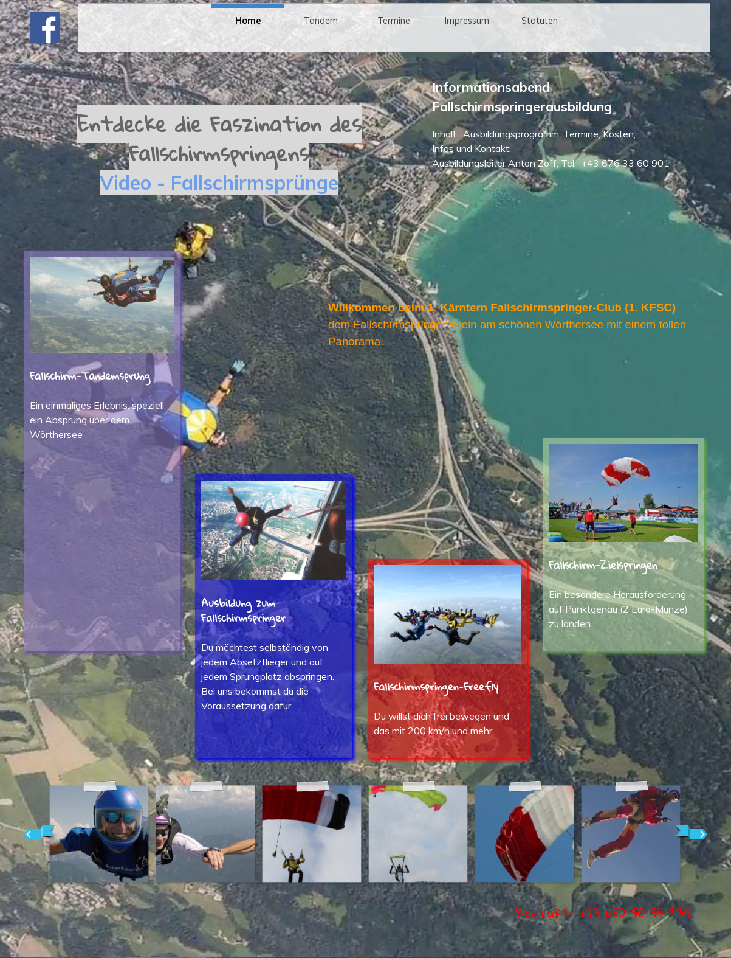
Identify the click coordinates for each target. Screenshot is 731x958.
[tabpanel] (219, 167)
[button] (99, 832)
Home (248, 20)
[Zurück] (39, 832)
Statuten (539, 20)
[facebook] (45, 27)
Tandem (321, 20)
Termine (393, 20)
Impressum (467, 20)
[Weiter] (691, 832)
